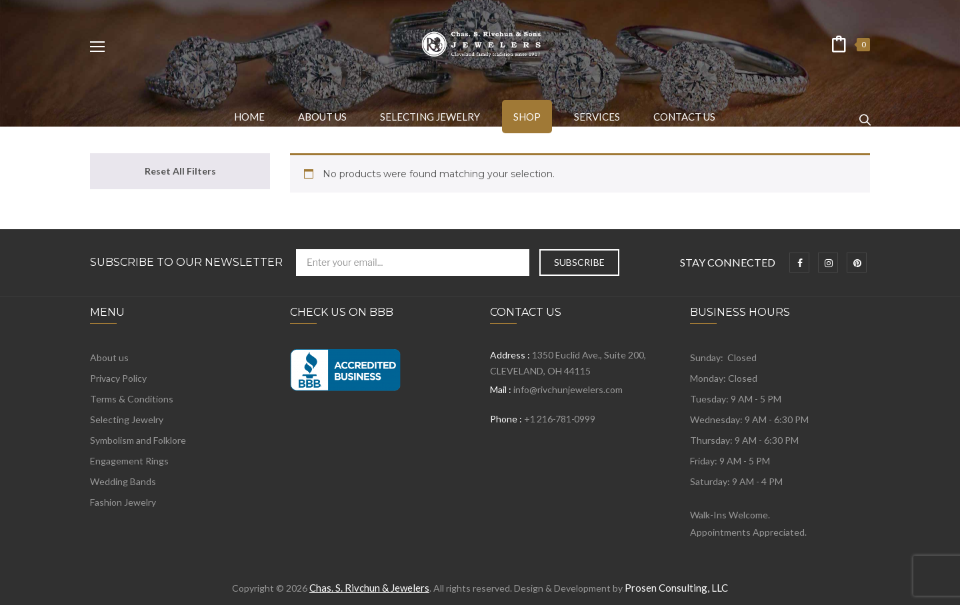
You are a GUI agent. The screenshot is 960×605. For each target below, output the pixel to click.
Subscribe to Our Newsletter (186, 262)
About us (109, 357)
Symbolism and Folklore (138, 440)
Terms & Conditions (131, 398)
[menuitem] (249, 116)
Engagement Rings (129, 460)
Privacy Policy (118, 378)
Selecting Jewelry (126, 419)
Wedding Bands (123, 481)
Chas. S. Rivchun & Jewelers (369, 588)
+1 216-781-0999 (559, 418)
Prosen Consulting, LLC (676, 588)
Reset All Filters (180, 171)
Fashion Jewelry (123, 502)
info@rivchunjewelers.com (568, 389)
